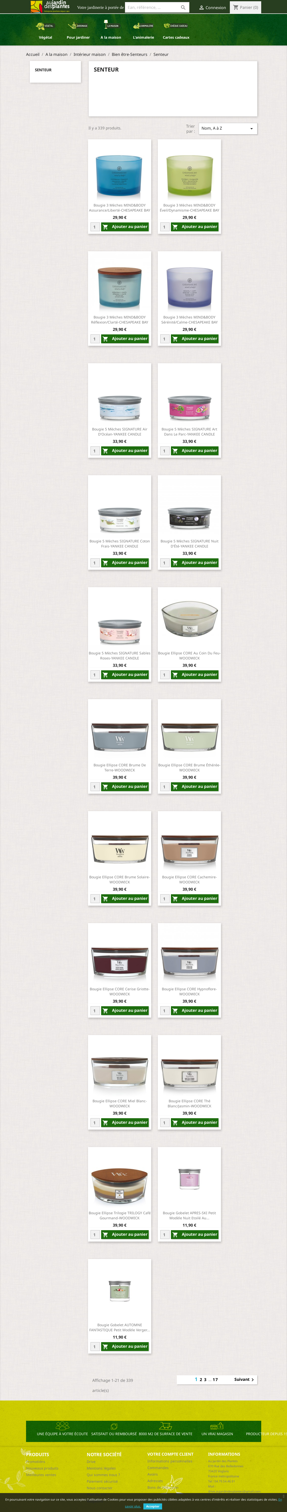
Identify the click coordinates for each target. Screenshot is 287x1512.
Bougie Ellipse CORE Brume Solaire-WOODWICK (119, 879)
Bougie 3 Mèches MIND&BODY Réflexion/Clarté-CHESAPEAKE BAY (119, 320)
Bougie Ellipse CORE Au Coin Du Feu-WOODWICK (189, 655)
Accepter (152, 1506)
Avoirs (152, 1474)
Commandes (158, 1467)
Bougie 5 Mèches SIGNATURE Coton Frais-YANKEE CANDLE (120, 543)
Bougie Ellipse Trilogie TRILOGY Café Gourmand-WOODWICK (120, 1215)
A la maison (111, 37)
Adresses (155, 1480)
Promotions (35, 1461)
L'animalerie (143, 37)
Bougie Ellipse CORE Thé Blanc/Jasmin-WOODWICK (189, 1103)
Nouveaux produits (42, 1468)
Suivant (245, 1380)
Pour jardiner (78, 37)
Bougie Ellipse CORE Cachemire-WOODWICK (189, 879)
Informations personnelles (169, 1461)
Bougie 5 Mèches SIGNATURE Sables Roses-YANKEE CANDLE (119, 655)
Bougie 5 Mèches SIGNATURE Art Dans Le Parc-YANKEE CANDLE (189, 432)
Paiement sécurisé (102, 1481)
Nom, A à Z (228, 128)
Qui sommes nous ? (103, 1474)
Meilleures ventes (41, 1474)
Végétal (45, 37)
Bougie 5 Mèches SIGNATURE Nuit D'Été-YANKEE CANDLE (189, 543)
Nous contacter (100, 1487)
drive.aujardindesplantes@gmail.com (234, 1491)
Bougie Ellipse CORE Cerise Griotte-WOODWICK (120, 991)
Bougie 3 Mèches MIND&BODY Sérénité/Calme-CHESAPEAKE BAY (189, 320)
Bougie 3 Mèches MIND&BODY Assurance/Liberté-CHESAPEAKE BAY (119, 208)
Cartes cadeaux (176, 37)
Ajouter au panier (124, 227)
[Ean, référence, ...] (157, 7)
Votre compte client (170, 1454)
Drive (91, 1461)
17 (215, 1379)
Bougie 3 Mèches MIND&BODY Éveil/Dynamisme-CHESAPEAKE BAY (189, 208)
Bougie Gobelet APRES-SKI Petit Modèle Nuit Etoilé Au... (189, 1215)
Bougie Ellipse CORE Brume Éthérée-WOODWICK (189, 767)
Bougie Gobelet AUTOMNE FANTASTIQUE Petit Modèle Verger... (119, 1327)
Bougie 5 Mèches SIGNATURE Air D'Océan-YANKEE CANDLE (119, 432)
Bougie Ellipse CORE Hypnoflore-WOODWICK (189, 991)
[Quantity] (95, 226)
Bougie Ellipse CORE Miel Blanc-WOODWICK (120, 1103)
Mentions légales (101, 1468)
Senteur (43, 69)
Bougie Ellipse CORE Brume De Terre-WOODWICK (120, 767)
